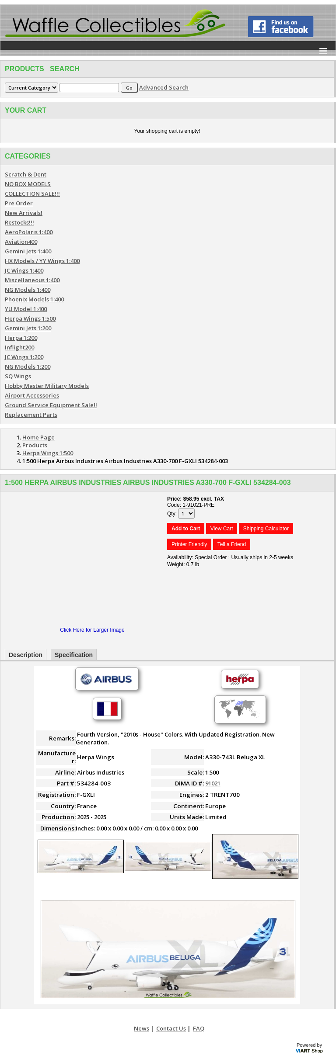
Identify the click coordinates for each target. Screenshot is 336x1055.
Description (25, 654)
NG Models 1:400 (27, 290)
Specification (74, 654)
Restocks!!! (19, 222)
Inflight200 (19, 347)
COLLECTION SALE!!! (32, 193)
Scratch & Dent (25, 174)
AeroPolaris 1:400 (28, 232)
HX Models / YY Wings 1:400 (42, 261)
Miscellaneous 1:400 (32, 280)
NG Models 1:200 (27, 366)
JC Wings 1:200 (24, 357)
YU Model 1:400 (26, 309)
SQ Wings (18, 376)
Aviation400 (21, 242)
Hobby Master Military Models (47, 386)
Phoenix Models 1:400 (34, 299)
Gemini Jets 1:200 (28, 328)
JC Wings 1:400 (24, 270)
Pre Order (19, 203)
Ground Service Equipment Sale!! (51, 405)
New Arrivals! (23, 213)
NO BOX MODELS (28, 184)
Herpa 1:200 (21, 338)
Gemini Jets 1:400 (28, 251)
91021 (212, 783)
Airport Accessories (32, 395)
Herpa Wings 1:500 (30, 318)
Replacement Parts (31, 415)
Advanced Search (164, 87)
